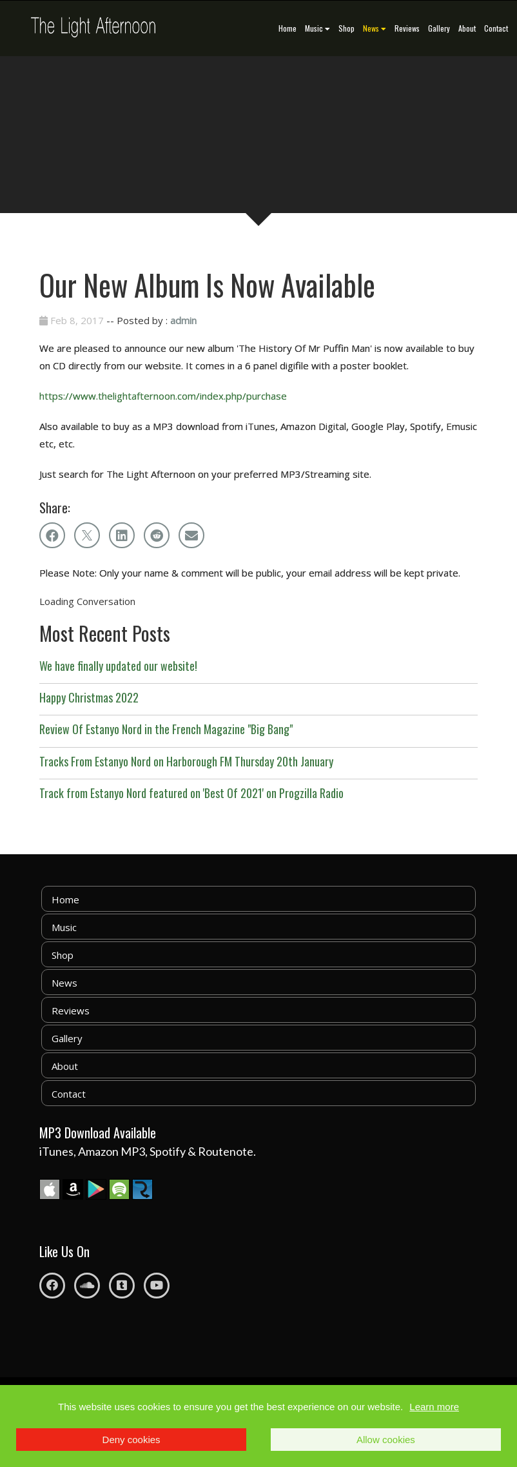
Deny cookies (131, 1439)
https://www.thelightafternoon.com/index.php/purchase (163, 395)
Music (317, 28)
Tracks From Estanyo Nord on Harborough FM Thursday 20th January (186, 761)
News (374, 28)
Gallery (439, 28)
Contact (496, 28)
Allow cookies (385, 1439)
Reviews (407, 28)
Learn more (434, 1406)
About (467, 28)
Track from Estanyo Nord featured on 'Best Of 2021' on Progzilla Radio (191, 793)
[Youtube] (157, 1285)
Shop (346, 28)
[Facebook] (52, 1285)
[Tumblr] (122, 1285)
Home (287, 28)
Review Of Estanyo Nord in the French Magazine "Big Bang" (166, 729)
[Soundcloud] (87, 1285)
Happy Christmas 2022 (89, 697)
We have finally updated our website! (118, 665)
